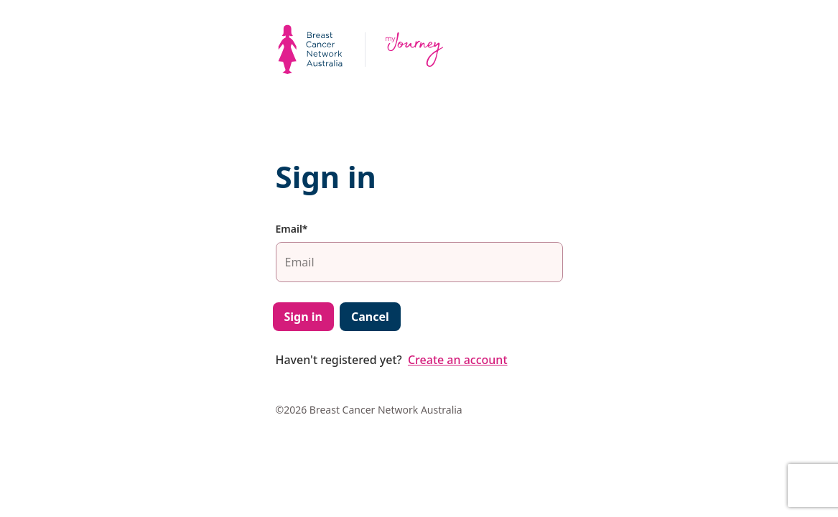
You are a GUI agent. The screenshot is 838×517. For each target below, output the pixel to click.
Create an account (458, 360)
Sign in (303, 317)
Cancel (370, 317)
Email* (292, 229)
